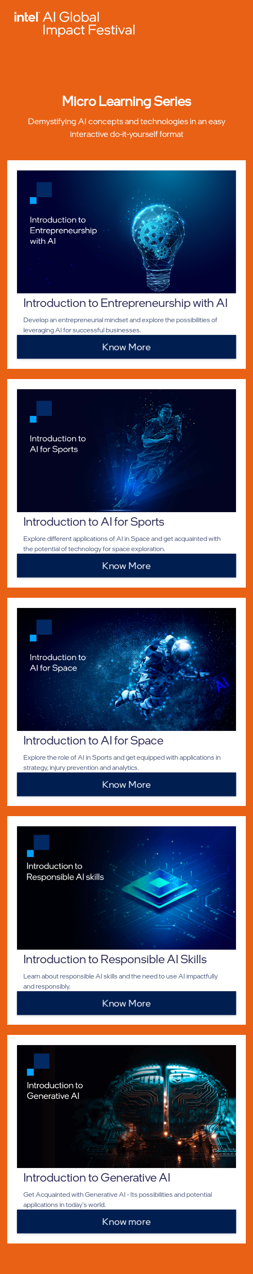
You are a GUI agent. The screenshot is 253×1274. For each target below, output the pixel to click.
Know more (126, 1221)
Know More (126, 346)
